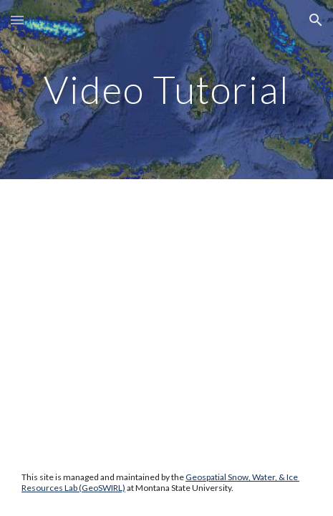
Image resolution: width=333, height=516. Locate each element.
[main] (166, 89)
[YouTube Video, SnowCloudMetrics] (166, 283)
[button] (17, 19)
